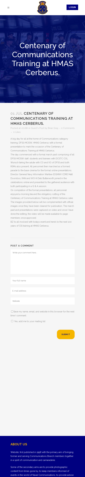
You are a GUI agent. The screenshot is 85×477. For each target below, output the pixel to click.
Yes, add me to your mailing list (28, 321)
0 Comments (68, 128)
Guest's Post (37, 128)
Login (72, 7)
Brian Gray (53, 128)
